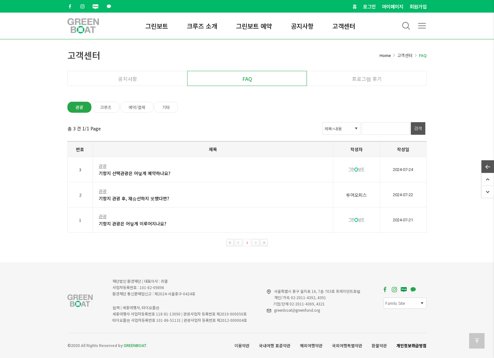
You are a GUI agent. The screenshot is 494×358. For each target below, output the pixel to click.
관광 (79, 107)
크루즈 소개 (202, 26)
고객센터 (343, 26)
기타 (166, 107)
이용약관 (242, 346)
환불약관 (379, 346)
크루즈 (106, 107)
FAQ (247, 78)
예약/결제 (137, 107)
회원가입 (418, 6)
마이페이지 (393, 6)
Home (385, 55)
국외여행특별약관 (347, 346)
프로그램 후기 (367, 78)
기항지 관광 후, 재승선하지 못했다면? (134, 198)
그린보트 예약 (254, 26)
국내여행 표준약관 (274, 346)
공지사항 (302, 26)
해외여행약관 (311, 346)
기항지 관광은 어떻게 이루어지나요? (132, 223)
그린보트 (156, 26)
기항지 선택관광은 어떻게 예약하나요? (134, 173)
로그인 (369, 6)
